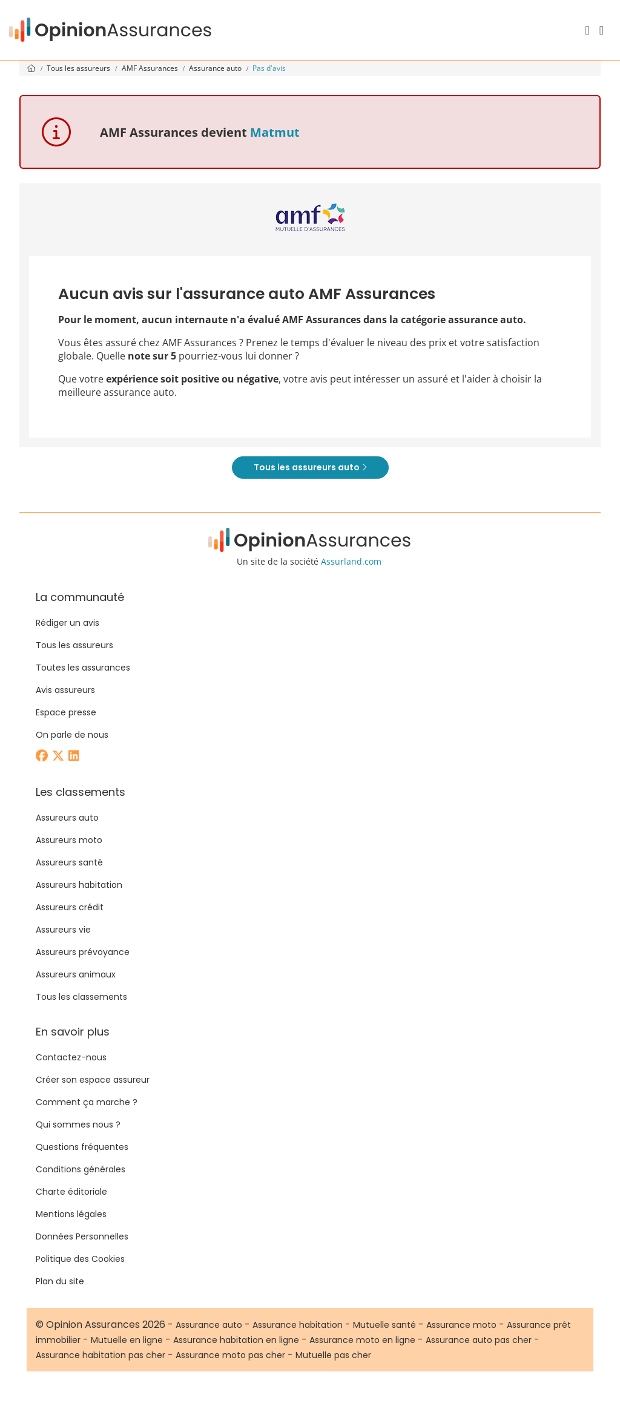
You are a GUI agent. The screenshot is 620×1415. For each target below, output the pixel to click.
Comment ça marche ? (86, 1102)
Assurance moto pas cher (230, 1355)
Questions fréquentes (82, 1147)
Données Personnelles (82, 1236)
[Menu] (601, 30)
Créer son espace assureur (93, 1080)
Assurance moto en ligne (362, 1340)
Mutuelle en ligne (127, 1340)
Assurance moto (461, 1325)
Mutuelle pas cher (333, 1355)
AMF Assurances (151, 68)
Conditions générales (80, 1169)
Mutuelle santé (384, 1325)
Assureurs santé (69, 862)
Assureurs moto (69, 840)
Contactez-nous (71, 1057)
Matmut (275, 132)
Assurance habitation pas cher (100, 1355)
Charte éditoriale (71, 1192)
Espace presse (66, 712)
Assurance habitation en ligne (236, 1340)
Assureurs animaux (76, 974)
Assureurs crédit (70, 907)
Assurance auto (216, 68)
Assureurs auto (67, 818)
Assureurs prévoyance (83, 952)
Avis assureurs (65, 690)
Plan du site (60, 1281)
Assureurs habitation (79, 885)
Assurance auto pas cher (479, 1340)
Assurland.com (351, 561)
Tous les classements (81, 997)
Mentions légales (71, 1214)
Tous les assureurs (79, 68)
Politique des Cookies (80, 1259)
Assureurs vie (63, 930)
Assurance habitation (297, 1325)
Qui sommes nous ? (78, 1124)
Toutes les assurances (83, 668)
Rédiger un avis (67, 623)
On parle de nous (72, 735)
